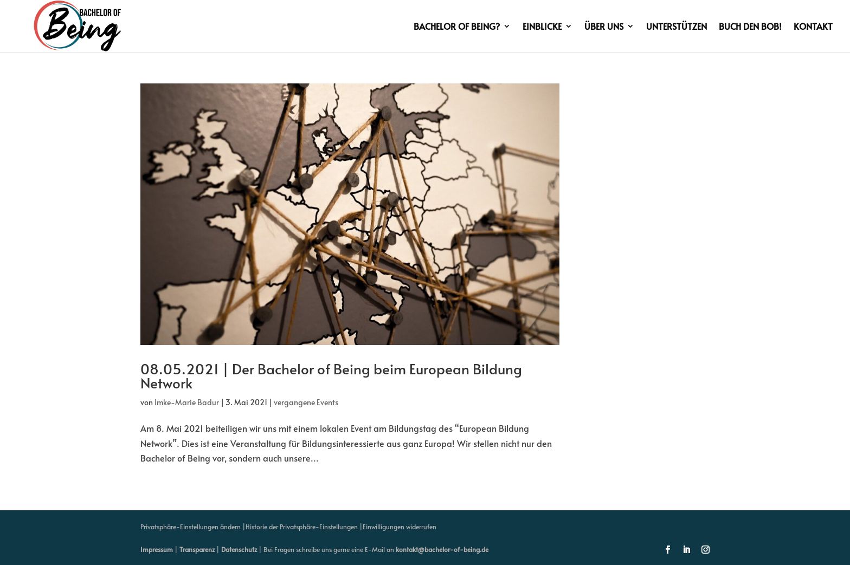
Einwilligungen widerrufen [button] (399, 526)
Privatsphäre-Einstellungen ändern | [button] (193, 526)
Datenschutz (239, 549)
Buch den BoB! (750, 27)
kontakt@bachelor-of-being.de (442, 549)
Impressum (156, 549)
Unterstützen (676, 27)
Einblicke (542, 27)
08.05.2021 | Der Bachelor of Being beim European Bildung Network (331, 375)
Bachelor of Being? (457, 27)
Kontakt (813, 27)
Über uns (603, 27)
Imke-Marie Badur (186, 402)
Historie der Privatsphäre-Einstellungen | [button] (304, 526)
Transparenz (197, 549)
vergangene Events (306, 402)
